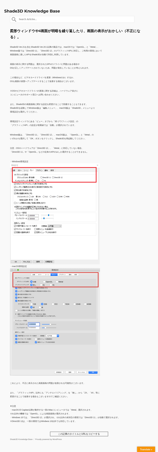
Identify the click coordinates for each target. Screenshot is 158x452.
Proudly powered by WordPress (48, 439)
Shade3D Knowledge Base (32, 11)
